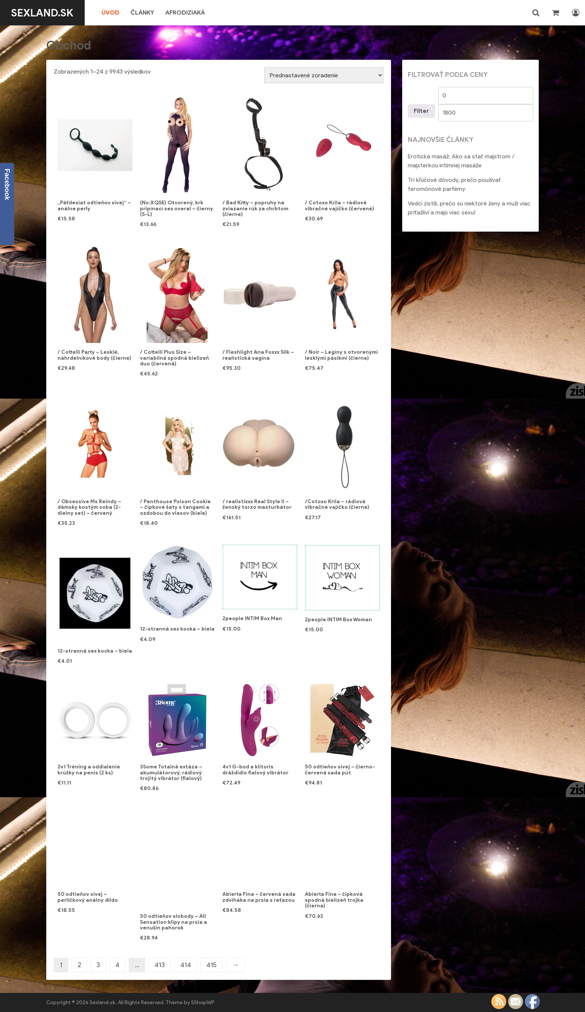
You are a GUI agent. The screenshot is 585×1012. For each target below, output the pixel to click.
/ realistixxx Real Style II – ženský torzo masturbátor (256, 504)
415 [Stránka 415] (211, 965)
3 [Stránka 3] (98, 965)
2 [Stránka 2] (79, 965)
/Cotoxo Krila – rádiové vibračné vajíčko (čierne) (337, 504)
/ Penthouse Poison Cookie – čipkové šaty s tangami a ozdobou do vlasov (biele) (175, 507)
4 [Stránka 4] (117, 965)
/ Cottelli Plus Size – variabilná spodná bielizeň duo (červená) (174, 358)
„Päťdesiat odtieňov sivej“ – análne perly (94, 205)
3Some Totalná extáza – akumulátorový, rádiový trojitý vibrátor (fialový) (171, 773)
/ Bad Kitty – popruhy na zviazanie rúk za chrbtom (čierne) (255, 208)
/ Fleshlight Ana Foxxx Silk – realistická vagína (258, 355)
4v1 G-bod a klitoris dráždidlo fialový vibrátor (255, 770)
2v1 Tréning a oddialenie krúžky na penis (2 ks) (88, 770)
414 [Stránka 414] (185, 965)
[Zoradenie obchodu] (324, 75)
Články (142, 12)
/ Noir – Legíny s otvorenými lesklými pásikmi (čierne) (341, 355)
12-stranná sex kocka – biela (94, 651)
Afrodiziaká (185, 12)
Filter (421, 110)
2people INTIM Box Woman (338, 619)
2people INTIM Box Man (252, 618)
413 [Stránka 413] (159, 965)
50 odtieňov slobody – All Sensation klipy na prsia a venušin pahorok (173, 922)
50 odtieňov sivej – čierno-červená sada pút (340, 770)
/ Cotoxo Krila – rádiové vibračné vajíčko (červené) (339, 205)
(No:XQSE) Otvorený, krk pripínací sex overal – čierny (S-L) (176, 208)
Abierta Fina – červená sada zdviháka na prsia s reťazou (258, 897)
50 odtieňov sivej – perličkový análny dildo (87, 897)
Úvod (110, 12)
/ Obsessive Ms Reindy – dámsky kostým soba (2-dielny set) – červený (89, 507)
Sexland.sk (42, 12)
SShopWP (203, 1002)
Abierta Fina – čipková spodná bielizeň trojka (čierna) (334, 900)
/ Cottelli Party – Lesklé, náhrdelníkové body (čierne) (94, 355)
